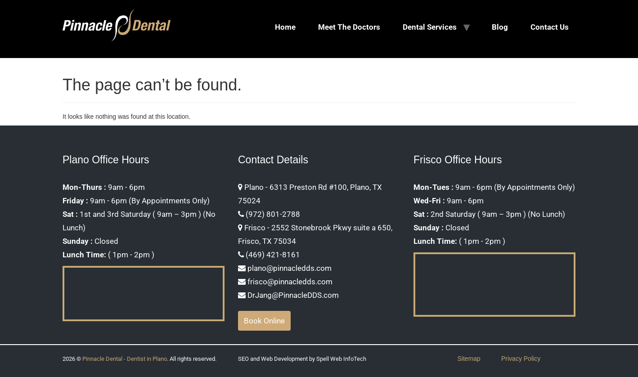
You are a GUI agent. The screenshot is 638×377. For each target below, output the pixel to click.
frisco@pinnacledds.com (285, 281)
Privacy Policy (520, 358)
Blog (500, 26)
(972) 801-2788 (269, 214)
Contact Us (549, 26)
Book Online (264, 320)
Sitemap (469, 358)
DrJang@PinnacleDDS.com (288, 295)
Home (285, 26)
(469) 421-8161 (269, 254)
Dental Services (430, 26)
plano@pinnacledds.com (285, 268)
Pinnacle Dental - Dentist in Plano (124, 358)
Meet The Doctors (349, 26)
